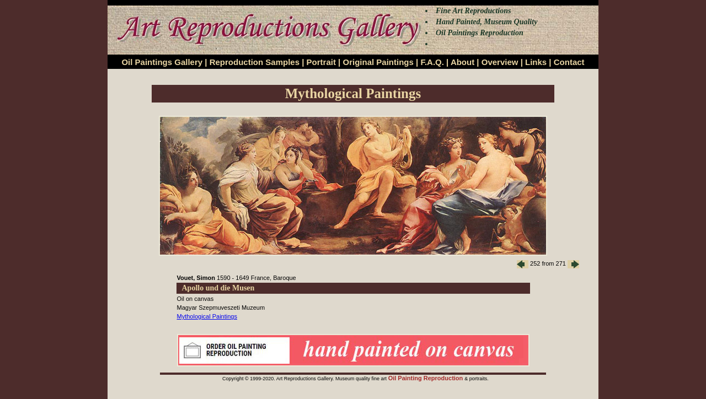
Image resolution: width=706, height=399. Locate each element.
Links (536, 62)
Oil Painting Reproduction (426, 378)
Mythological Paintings (207, 316)
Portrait (321, 62)
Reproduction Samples (254, 62)
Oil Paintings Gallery (161, 62)
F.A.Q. (432, 62)
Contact (569, 62)
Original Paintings (378, 62)
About (462, 62)
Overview (500, 62)
